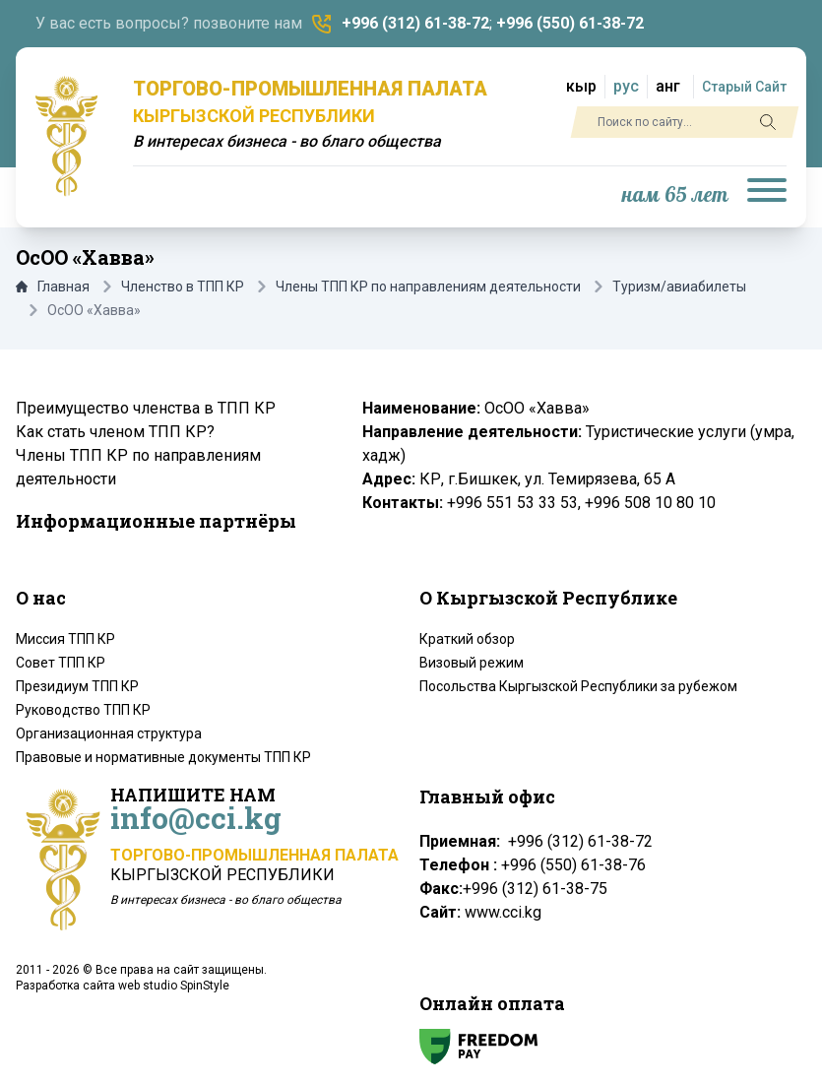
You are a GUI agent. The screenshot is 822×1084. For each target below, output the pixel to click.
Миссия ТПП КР (65, 639)
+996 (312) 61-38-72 (415, 23)
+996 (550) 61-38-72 (570, 23)
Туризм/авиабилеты (679, 286)
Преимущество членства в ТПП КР (146, 408)
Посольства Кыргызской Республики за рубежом (578, 686)
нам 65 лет (675, 195)
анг (668, 86)
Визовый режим (471, 662)
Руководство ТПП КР (83, 710)
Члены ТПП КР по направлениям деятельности (428, 286)
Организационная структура (109, 733)
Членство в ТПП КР (182, 286)
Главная (53, 286)
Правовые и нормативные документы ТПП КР (163, 757)
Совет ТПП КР (60, 662)
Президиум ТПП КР (77, 686)
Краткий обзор (467, 639)
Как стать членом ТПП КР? (115, 431)
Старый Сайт (744, 87)
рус (626, 86)
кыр (581, 86)
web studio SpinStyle (173, 985)
